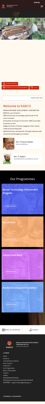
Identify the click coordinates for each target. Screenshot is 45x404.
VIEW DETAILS (11, 206)
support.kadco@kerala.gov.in (21, 383)
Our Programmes (9, 368)
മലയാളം (37, 2)
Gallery (34, 87)
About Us (6, 358)
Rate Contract (7, 363)
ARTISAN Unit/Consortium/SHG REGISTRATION (15, 87)
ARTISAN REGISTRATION (10, 83)
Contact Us (6, 366)
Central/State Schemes (11, 361)
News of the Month (9, 370)
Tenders (6, 373)
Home (5, 356)
